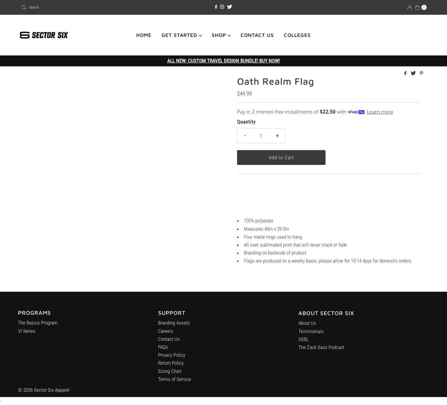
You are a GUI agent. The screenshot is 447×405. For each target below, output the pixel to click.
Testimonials (311, 335)
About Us (307, 327)
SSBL (303, 343)
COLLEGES (297, 35)
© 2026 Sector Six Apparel (44, 390)
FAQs (163, 349)
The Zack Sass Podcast (321, 351)
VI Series (26, 332)
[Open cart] (421, 7)
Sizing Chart (170, 373)
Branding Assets (174, 325)
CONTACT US (257, 35)
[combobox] (85, 7)
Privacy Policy (171, 357)
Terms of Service (174, 382)
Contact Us (169, 342)
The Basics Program (37, 324)
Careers (165, 334)
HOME (144, 35)
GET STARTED (182, 35)
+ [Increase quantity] (277, 136)
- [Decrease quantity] (244, 136)
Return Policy (171, 365)
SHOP (221, 35)
